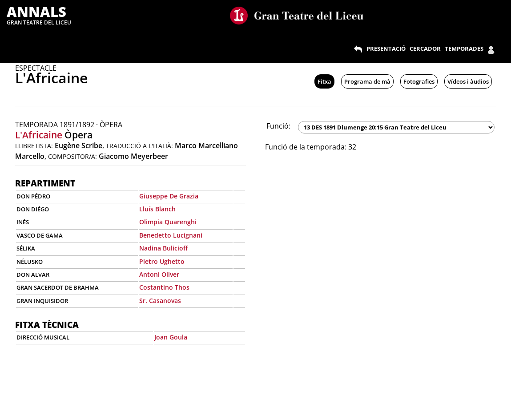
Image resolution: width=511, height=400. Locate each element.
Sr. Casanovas (160, 300)
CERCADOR (425, 48)
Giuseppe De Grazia (168, 196)
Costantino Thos (164, 287)
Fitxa (324, 81)
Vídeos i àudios (468, 81)
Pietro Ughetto (162, 261)
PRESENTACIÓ (386, 48)
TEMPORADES (464, 48)
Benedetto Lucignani (170, 235)
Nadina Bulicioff (163, 248)
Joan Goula (170, 337)
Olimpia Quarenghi (168, 222)
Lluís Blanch (157, 209)
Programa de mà (367, 81)
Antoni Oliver (159, 274)
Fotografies (419, 81)
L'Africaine (38, 135)
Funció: (278, 126)
